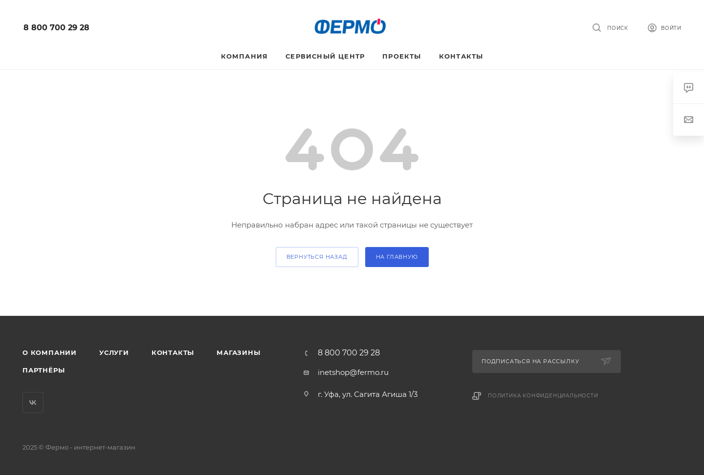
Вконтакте (33, 402)
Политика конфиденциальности (543, 395)
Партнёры (43, 370)
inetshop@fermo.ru (353, 372)
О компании (49, 352)
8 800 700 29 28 (56, 27)
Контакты (173, 352)
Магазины (238, 352)
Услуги (114, 352)
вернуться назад (317, 256)
